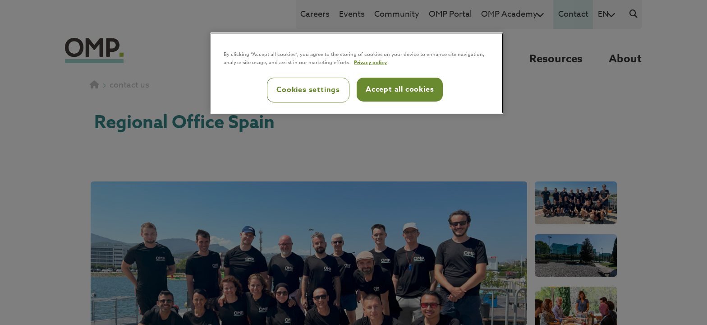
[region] (356, 73)
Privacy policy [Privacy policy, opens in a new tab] (370, 62)
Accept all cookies (400, 89)
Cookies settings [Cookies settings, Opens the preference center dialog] (308, 89)
